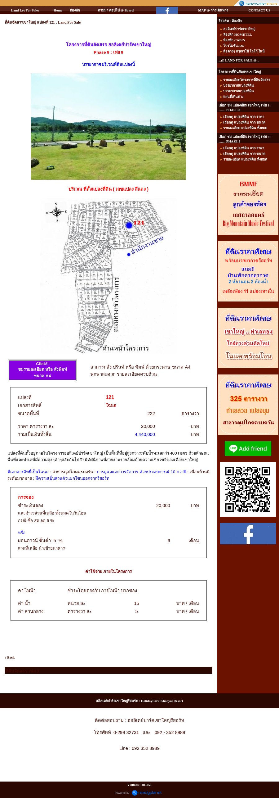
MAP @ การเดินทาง (213, 10)
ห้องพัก (75, 10)
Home (58, 10)
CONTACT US (259, 10)
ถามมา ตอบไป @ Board (116, 10)
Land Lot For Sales (25, 10)
